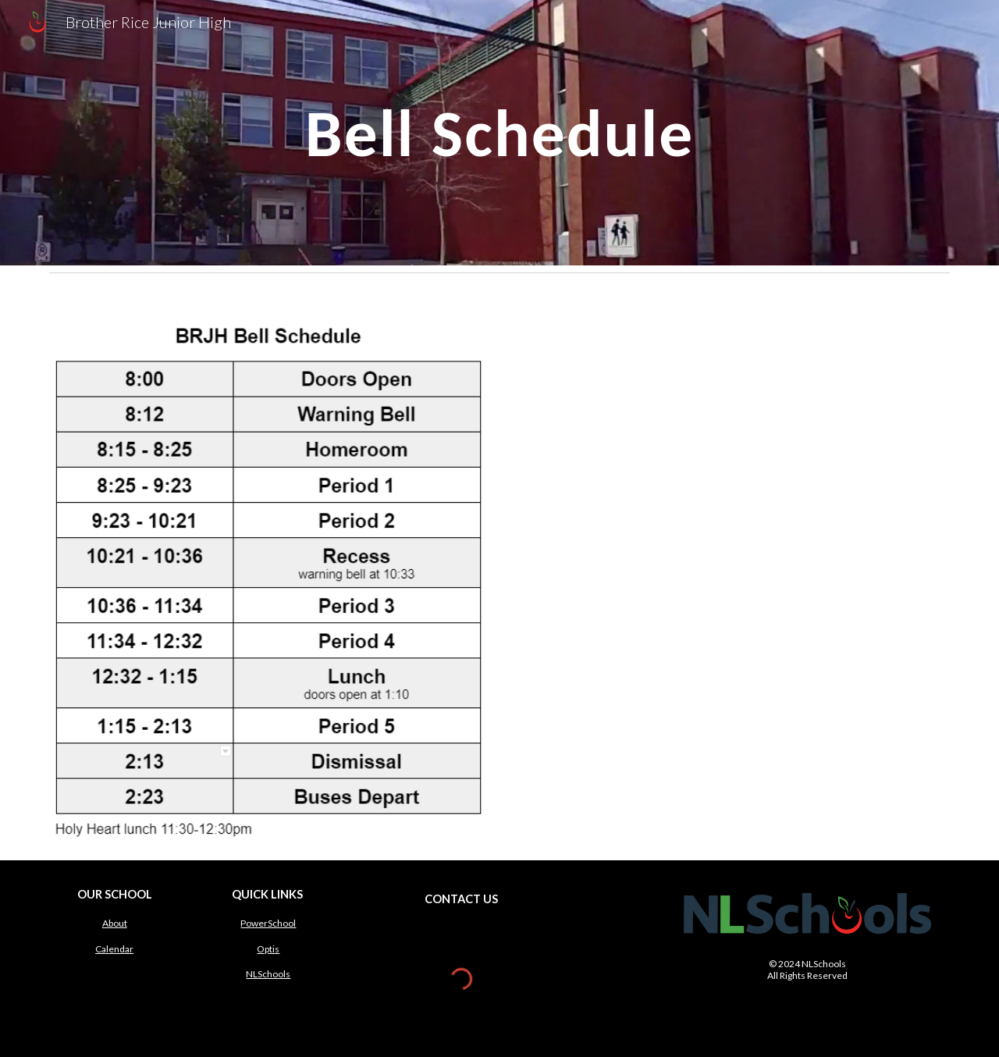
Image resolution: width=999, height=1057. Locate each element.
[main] (499, 132)
